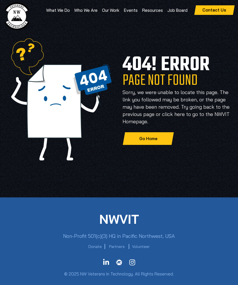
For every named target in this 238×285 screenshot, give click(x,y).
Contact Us (214, 10)
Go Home (148, 138)
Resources (152, 10)
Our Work (110, 10)
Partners (117, 246)
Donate (95, 246)
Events (131, 10)
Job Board (177, 10)
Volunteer (141, 246)
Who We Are (86, 10)
